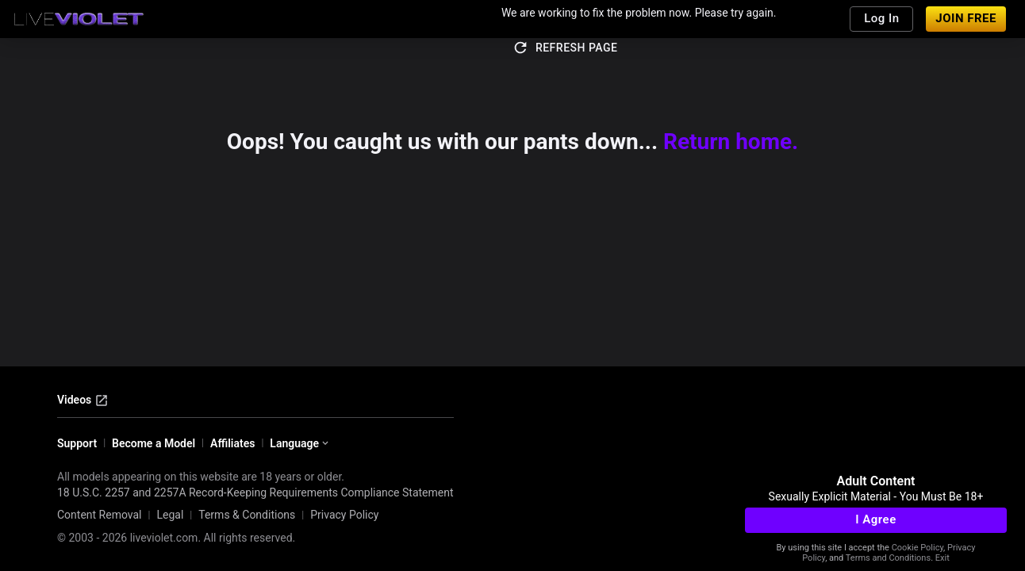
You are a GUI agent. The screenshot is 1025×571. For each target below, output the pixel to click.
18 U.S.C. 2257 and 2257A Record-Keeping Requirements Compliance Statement (255, 492)
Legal (169, 514)
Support (77, 443)
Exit (942, 558)
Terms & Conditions (246, 514)
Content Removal (99, 514)
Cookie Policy (917, 547)
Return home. (730, 141)
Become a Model (153, 443)
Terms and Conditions (888, 558)
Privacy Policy (344, 514)
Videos (83, 400)
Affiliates (232, 443)
